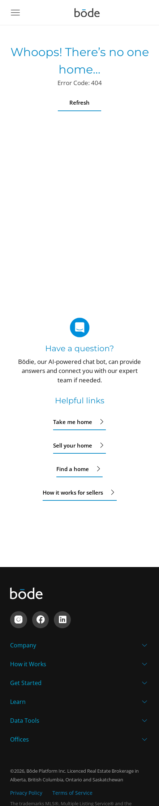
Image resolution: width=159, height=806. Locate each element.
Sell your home (79, 445)
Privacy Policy (26, 792)
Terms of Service (72, 792)
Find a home (79, 469)
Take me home (79, 421)
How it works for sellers (80, 492)
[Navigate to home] (87, 12)
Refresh (79, 102)
